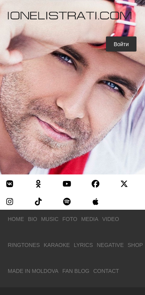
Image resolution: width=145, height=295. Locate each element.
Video (110, 219)
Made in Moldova (33, 271)
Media (89, 219)
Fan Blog (75, 271)
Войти (121, 44)
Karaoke (57, 245)
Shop (135, 245)
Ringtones (24, 245)
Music (49, 219)
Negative (110, 245)
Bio (32, 219)
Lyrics (83, 245)
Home (16, 219)
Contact (106, 271)
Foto (69, 219)
